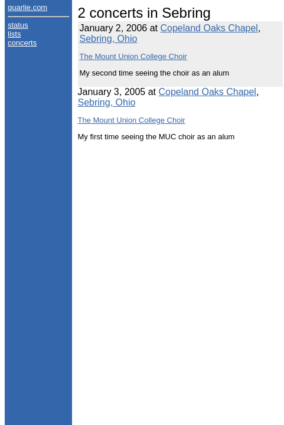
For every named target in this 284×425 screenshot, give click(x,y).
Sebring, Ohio (109, 39)
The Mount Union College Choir (133, 56)
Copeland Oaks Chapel (208, 28)
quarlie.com (27, 7)
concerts (22, 42)
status (18, 25)
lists (14, 34)
